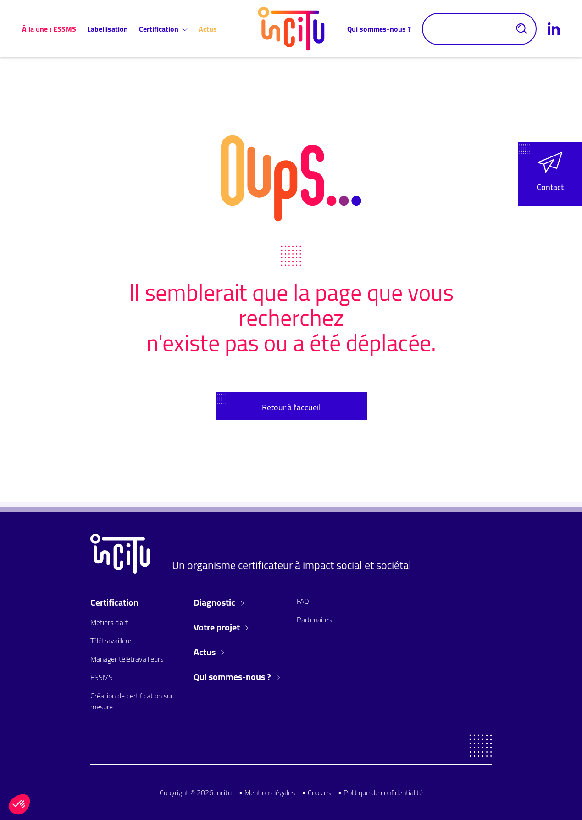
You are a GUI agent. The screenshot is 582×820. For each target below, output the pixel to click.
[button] (550, 174)
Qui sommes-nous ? (379, 28)
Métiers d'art (109, 622)
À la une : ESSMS (49, 29)
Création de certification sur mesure (131, 701)
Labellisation (107, 29)
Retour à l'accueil (291, 407)
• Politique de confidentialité (380, 792)
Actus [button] (209, 652)
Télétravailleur (111, 640)
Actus (208, 29)
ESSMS (101, 677)
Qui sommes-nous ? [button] (237, 677)
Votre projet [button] (221, 627)
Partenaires (314, 619)
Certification (163, 29)
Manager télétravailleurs (126, 658)
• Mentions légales (267, 792)
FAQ (303, 601)
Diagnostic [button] (219, 602)
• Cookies (316, 792)
